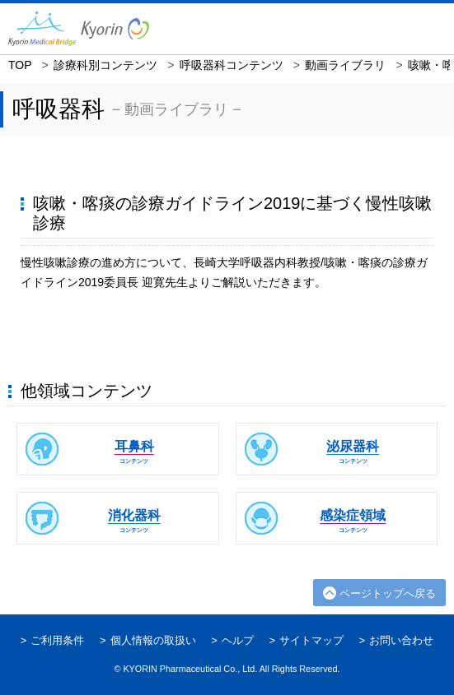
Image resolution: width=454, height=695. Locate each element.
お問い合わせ (401, 640)
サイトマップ (311, 640)
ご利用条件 (57, 640)
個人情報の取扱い (153, 640)
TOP (20, 65)
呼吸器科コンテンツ (231, 65)
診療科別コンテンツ (105, 65)
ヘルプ (238, 640)
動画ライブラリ (345, 65)
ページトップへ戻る (387, 593)
